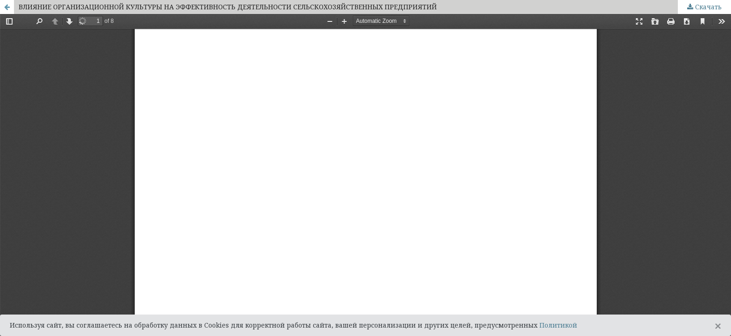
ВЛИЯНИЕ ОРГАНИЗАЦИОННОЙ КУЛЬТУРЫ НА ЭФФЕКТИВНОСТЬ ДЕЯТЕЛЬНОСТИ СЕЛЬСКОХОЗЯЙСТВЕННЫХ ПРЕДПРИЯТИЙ (228, 6)
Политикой (558, 325)
